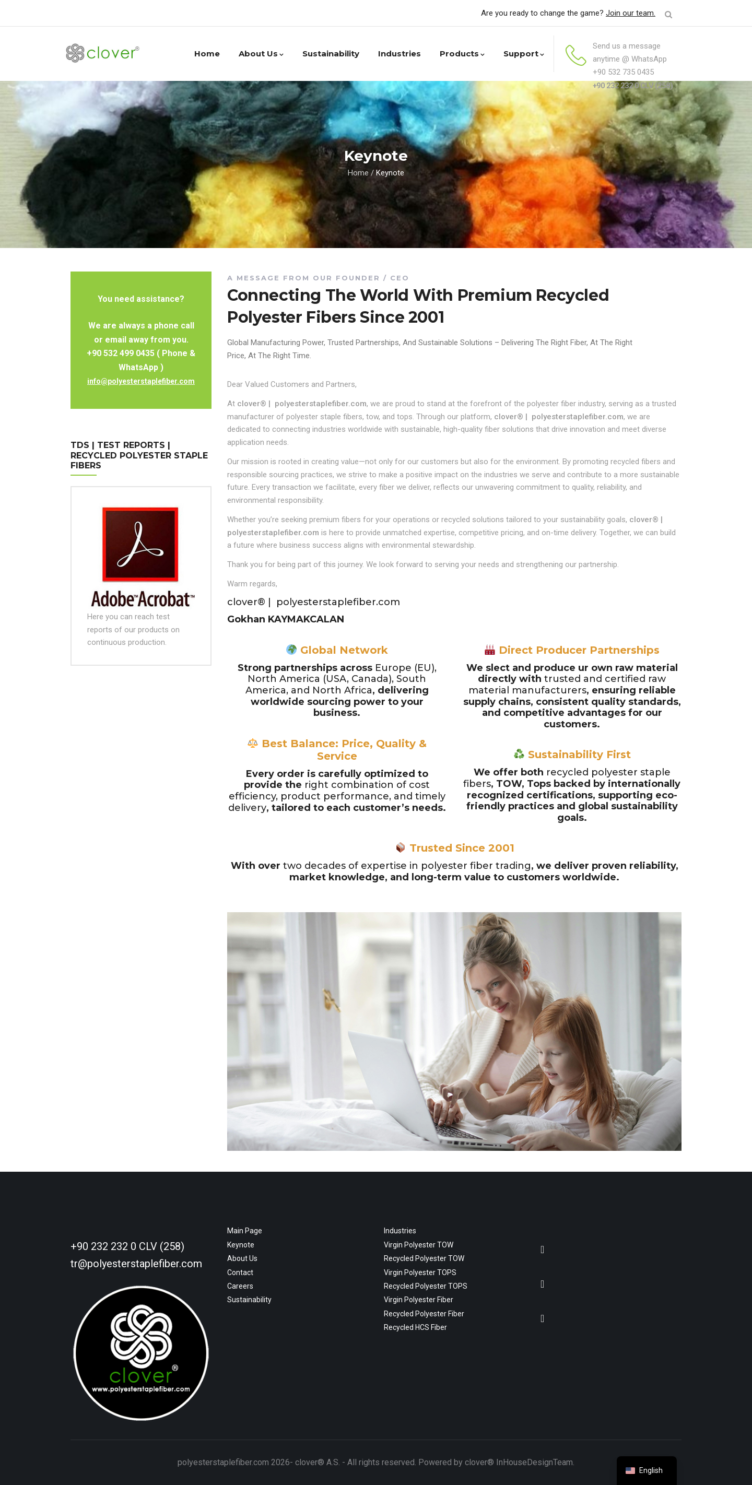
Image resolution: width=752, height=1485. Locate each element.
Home (207, 53)
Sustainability (330, 53)
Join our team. (630, 13)
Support (523, 53)
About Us (261, 53)
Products (462, 53)
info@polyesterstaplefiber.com (141, 381)
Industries (399, 53)
